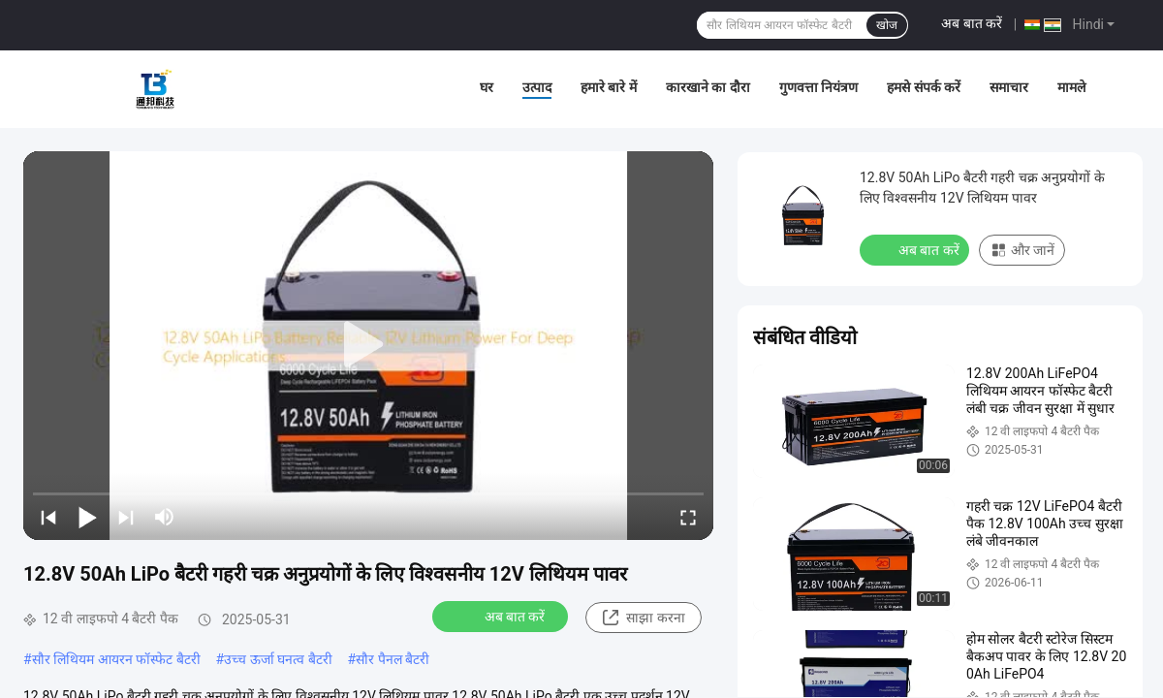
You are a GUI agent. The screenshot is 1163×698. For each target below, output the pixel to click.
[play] (368, 345)
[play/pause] (87, 516)
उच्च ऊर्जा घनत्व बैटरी (277, 659)
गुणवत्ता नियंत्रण (818, 87)
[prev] (48, 516)
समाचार (1009, 87)
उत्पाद (536, 87)
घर (486, 87)
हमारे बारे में (609, 87)
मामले (1071, 87)
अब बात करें (971, 23)
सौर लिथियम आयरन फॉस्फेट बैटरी (116, 659)
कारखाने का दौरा (708, 87)
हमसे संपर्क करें (923, 87)
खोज (886, 25)
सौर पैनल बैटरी (392, 659)
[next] (126, 516)
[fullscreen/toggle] (688, 516)
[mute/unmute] (164, 516)
